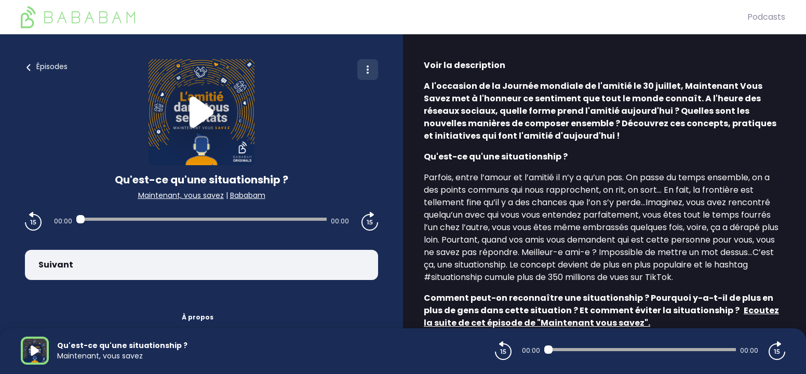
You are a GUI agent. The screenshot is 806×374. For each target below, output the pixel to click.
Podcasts (766, 17)
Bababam (247, 195)
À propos (197, 317)
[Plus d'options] (367, 69)
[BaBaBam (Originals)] (384, 17)
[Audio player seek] (201, 219)
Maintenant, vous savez (181, 195)
